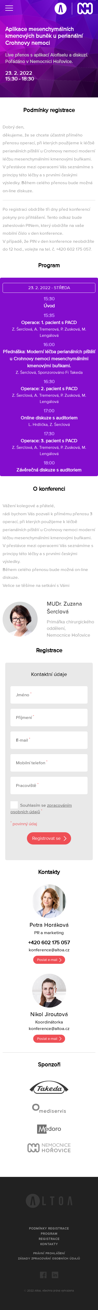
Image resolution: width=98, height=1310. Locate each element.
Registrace (49, 1239)
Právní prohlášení (49, 1253)
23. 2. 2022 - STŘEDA (49, 287)
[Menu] (9, 9)
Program (49, 1234)
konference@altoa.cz (49, 950)
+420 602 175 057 (49, 943)
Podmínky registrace (49, 1229)
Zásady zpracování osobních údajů (49, 1258)
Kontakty (49, 1244)
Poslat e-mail (47, 960)
